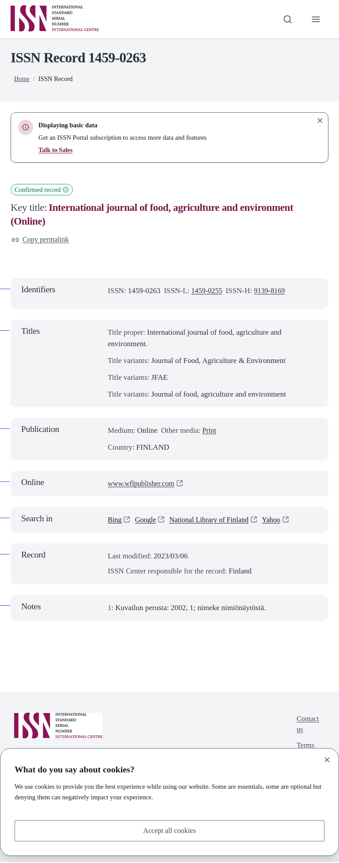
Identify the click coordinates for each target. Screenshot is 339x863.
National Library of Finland (213, 520)
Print (209, 431)
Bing (115, 520)
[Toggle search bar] (286, 19)
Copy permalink (41, 240)
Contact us (307, 725)
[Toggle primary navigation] (315, 19)
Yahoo (277, 520)
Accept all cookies (169, 830)
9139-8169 (272, 291)
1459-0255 (207, 291)
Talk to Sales (55, 149)
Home (22, 78)
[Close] (327, 759)
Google (147, 520)
